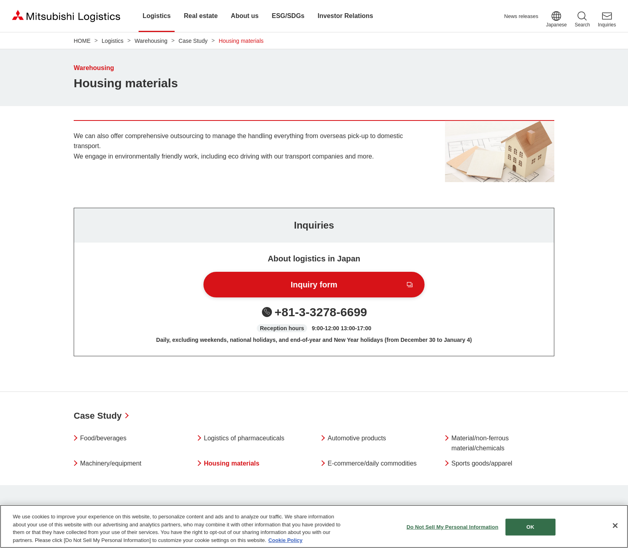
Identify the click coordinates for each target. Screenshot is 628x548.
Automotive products (357, 438)
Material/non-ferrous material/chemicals (480, 443)
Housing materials (232, 463)
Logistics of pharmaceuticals (244, 438)
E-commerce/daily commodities (372, 463)
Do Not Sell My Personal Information (452, 531)
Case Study (98, 416)
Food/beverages (103, 438)
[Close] (615, 529)
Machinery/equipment (110, 463)
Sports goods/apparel (481, 463)
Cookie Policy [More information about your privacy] (285, 544)
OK (530, 531)
